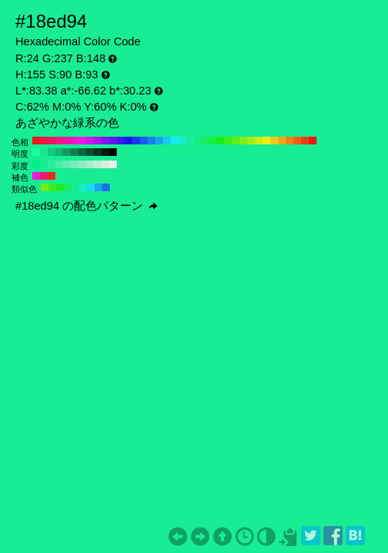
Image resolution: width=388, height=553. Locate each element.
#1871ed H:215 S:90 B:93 (106, 187)
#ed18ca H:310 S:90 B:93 (74, 140)
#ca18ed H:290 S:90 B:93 (90, 140)
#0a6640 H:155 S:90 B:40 (82, 152)
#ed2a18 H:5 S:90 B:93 (51, 176)
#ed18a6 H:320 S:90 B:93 (67, 140)
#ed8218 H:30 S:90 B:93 (289, 140)
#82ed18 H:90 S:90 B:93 (243, 140)
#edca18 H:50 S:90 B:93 (274, 140)
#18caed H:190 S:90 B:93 (167, 140)
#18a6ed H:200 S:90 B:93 (159, 140)
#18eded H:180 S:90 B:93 (174, 140)
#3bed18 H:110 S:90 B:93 (228, 140)
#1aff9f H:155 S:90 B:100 (36, 152)
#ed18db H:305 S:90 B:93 (36, 176)
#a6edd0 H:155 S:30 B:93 (90, 164)
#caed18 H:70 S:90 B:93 (259, 140)
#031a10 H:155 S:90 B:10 (105, 152)
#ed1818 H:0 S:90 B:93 (313, 140)
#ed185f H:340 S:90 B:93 (51, 140)
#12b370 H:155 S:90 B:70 (59, 152)
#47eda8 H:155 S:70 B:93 (59, 164)
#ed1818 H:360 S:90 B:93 (36, 140)
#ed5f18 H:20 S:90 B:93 (297, 140)
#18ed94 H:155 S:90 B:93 (44, 164)
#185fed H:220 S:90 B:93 (144, 140)
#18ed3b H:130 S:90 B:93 (213, 140)
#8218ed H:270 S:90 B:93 (105, 140)
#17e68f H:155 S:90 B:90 (44, 152)
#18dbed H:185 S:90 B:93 (91, 187)
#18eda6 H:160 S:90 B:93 (190, 140)
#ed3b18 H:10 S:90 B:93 (305, 140)
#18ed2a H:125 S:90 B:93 (60, 187)
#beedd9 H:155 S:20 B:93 (97, 164)
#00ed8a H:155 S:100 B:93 (36, 164)
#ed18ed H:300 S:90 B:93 (82, 140)
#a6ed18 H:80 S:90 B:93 (251, 140)
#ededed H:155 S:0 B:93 (113, 164)
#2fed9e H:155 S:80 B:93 (51, 164)
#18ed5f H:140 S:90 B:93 (205, 140)
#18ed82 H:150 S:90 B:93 (197, 140)
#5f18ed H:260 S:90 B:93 (113, 140)
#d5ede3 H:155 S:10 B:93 (105, 164)
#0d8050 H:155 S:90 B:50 (74, 152)
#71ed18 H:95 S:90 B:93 (44, 187)
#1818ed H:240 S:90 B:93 (128, 140)
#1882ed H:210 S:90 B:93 (151, 140)
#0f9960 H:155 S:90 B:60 (67, 152)
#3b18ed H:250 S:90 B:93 (120, 140)
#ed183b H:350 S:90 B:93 (44, 140)
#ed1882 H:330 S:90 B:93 (59, 140)
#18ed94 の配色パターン (86, 206)
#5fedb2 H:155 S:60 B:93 (67, 164)
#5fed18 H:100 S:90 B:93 (236, 140)
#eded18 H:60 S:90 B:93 (266, 140)
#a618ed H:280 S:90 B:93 (97, 140)
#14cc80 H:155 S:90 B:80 (51, 152)
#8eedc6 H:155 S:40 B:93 (82, 164)
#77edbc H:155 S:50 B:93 (74, 164)
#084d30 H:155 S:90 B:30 (90, 152)
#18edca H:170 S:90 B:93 (182, 140)
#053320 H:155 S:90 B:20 (97, 152)
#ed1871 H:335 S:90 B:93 (44, 176)
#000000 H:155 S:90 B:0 (113, 152)
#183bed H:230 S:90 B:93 (136, 140)
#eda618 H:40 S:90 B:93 (282, 140)
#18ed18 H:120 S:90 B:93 (220, 140)
